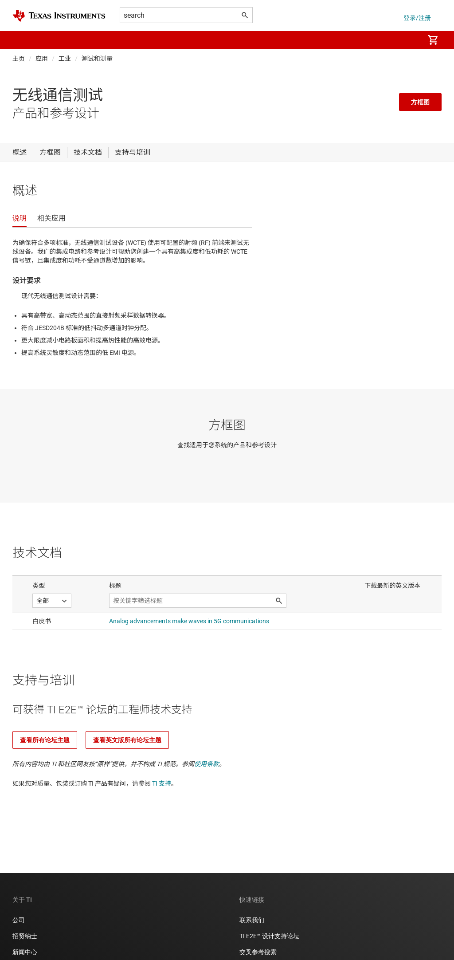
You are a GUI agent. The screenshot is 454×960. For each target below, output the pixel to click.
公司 (18, 920)
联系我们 (251, 920)
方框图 (420, 102)
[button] (21, 40)
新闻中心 (24, 952)
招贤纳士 (24, 936)
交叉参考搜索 (258, 952)
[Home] (59, 16)
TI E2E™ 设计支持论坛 (269, 936)
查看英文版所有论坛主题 (127, 740)
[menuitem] (407, 40)
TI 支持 (161, 783)
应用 (41, 58)
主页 (18, 58)
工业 (65, 58)
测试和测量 (97, 58)
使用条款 (206, 763)
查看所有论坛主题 (45, 740)
